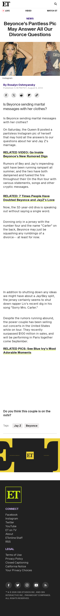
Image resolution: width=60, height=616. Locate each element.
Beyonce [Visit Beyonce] (31, 425)
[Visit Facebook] (8, 585)
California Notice (15, 566)
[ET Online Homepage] (7, 4)
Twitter (9, 522)
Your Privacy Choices (18, 570)
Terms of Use (13, 555)
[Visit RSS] (45, 585)
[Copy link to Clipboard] (37, 95)
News (30, 19)
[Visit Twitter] (18, 585)
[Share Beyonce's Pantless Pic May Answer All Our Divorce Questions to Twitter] (14, 95)
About (9, 534)
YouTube (10, 526)
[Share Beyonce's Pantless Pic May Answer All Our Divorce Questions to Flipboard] (29, 95)
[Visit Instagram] (27, 585)
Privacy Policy (14, 559)
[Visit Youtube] (36, 585)
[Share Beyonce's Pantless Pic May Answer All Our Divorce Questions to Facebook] (6, 95)
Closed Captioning (16, 563)
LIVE (7, 10)
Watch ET (52, 10)
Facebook (11, 515)
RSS (8, 542)
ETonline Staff (14, 538)
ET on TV (10, 530)
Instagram (11, 519)
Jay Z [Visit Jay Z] (17, 425)
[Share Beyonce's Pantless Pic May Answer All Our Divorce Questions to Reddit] (21, 95)
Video (28, 10)
